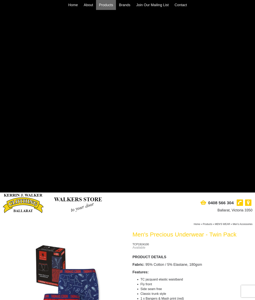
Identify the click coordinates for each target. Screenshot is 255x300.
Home (73, 5)
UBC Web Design (136, 297)
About (88, 5)
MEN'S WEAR (222, 41)
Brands (124, 5)
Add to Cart (162, 196)
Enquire (162, 205)
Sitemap (9, 297)
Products (106, 5)
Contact (181, 5)
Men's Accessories (242, 41)
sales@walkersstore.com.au (22, 272)
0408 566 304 (221, 20)
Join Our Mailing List (152, 5)
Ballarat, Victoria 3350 (234, 28)
